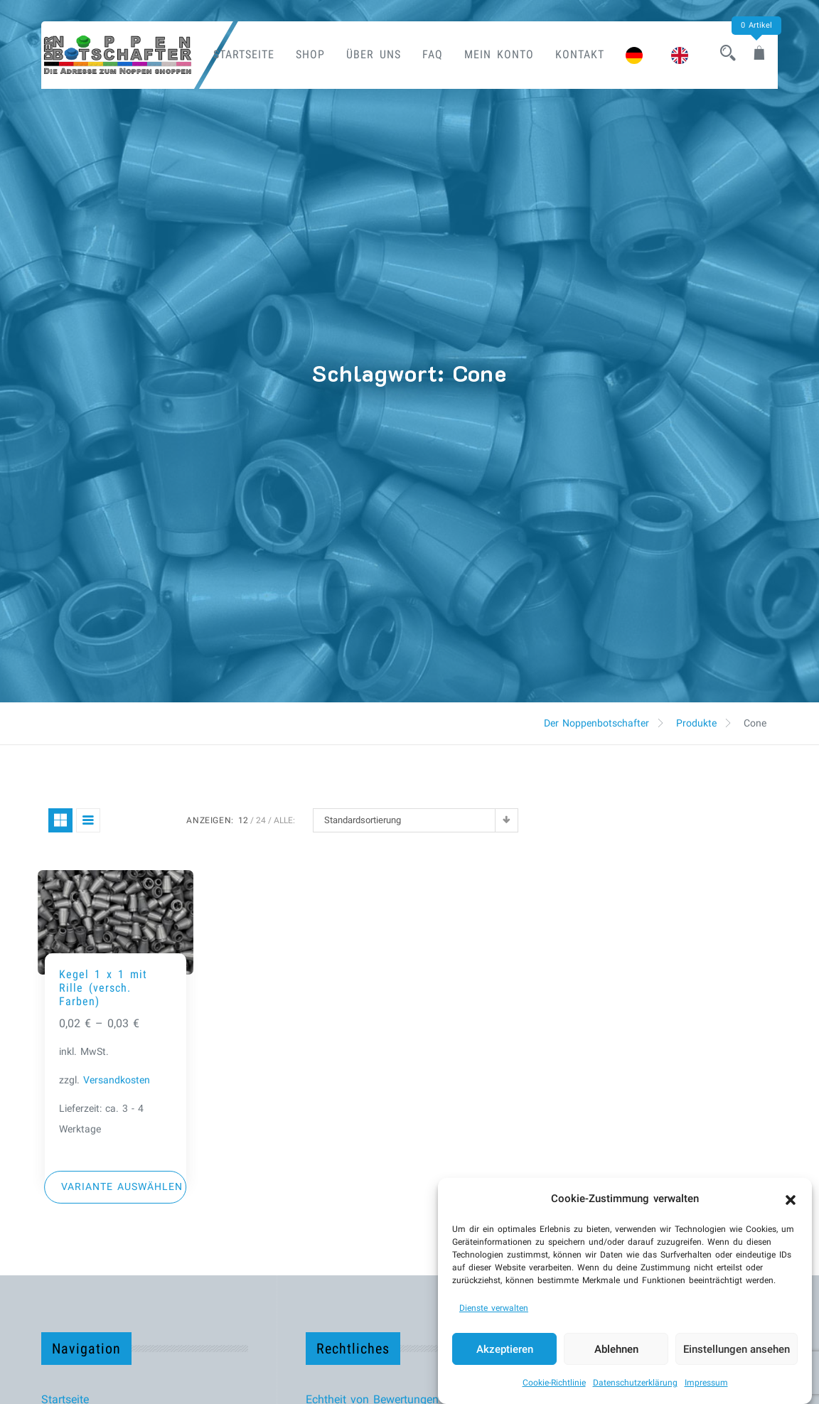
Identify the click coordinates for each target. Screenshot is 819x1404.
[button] (790, 1198)
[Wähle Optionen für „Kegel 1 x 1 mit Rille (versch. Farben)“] (116, 1187)
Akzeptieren (504, 1349)
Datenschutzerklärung (635, 1383)
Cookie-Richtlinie (554, 1383)
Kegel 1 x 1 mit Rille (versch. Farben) (103, 988)
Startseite (243, 54)
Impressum (706, 1383)
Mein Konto (499, 54)
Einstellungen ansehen (736, 1349)
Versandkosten (116, 1080)
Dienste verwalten (493, 1308)
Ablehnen (616, 1349)
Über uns (373, 54)
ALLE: (284, 820)
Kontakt (579, 54)
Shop (310, 54)
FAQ (432, 54)
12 (243, 820)
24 (261, 820)
